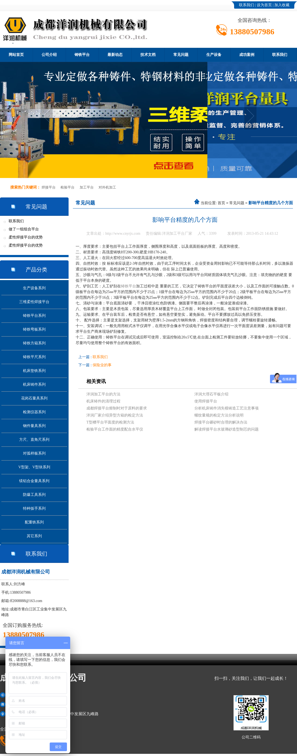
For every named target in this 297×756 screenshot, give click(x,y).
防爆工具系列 (34, 495)
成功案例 (246, 55)
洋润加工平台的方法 (103, 394)
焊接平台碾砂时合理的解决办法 (220, 422)
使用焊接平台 (205, 401)
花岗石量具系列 (34, 398)
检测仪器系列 (34, 412)
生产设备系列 (34, 288)
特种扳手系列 (34, 508)
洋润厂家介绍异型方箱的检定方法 (114, 415)
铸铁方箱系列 (34, 343)
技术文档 (148, 55)
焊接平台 (49, 187)
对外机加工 (107, 187)
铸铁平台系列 (34, 316)
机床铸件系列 (34, 384)
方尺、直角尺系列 (34, 440)
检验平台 (67, 187)
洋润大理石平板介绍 (211, 394)
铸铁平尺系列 (34, 357)
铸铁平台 (82, 55)
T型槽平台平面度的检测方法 (110, 422)
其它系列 (34, 536)
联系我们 (246, 5)
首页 (221, 203)
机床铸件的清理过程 (103, 401)
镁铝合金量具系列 (34, 481)
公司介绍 (49, 55)
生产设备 (213, 55)
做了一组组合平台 (24, 229)
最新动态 (115, 55)
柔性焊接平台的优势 (26, 237)
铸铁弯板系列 (34, 329)
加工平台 (87, 187)
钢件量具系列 (34, 426)
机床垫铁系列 (34, 371)
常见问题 (180, 55)
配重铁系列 (34, 522)
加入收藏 (281, 5)
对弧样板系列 (34, 453)
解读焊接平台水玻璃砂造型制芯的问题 (226, 429)
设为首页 (264, 5)
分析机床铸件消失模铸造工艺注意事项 (226, 408)
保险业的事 (102, 365)
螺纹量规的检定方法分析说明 (219, 415)
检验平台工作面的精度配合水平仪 (114, 429)
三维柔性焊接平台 (34, 302)
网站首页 (16, 55)
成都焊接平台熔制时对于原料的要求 (116, 408)
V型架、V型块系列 (34, 467)
